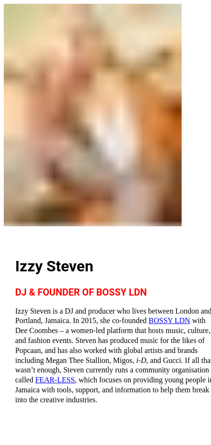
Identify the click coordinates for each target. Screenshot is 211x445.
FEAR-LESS (55, 380)
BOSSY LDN (169, 320)
